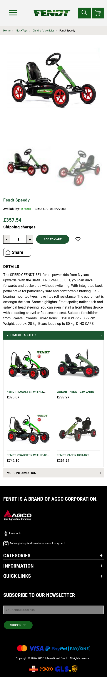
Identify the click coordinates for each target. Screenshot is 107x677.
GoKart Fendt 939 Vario (75, 391)
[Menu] (13, 13)
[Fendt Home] (52, 8)
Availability (11, 209)
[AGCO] (17, 515)
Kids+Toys (21, 30)
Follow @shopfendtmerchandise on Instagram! (34, 543)
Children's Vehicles (43, 30)
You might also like (22, 335)
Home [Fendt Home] (6, 30)
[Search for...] (84, 13)
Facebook (12, 533)
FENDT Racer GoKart (73, 455)
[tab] (53, 335)
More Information (21, 473)
